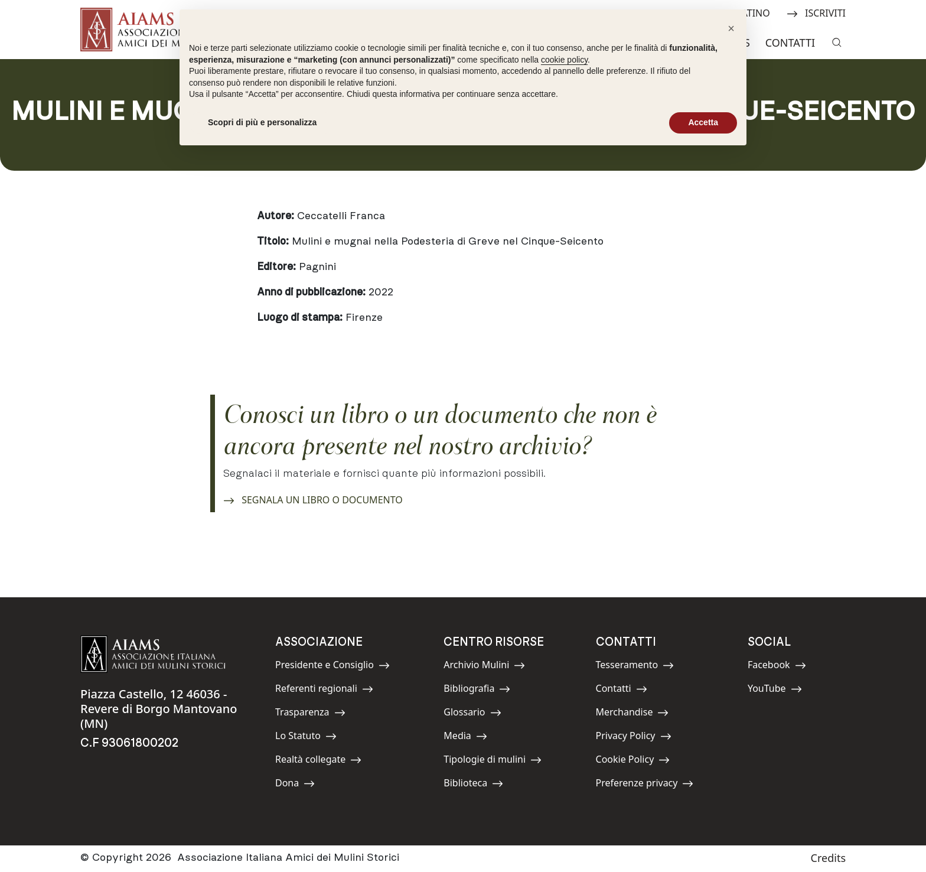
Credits (828, 858)
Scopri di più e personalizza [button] (262, 122)
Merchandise (632, 714)
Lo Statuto (306, 737)
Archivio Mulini (484, 666)
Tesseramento (635, 666)
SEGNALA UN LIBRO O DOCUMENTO (313, 498)
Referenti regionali (324, 690)
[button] (731, 28)
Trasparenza (310, 714)
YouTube (775, 690)
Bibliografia (477, 690)
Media (470, 737)
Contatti (790, 42)
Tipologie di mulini (493, 761)
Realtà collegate (318, 761)
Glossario (472, 714)
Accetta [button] (703, 122)
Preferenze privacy (645, 784)
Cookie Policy (633, 761)
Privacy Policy (633, 737)
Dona (301, 784)
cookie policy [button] (564, 59)
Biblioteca (473, 784)
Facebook (777, 666)
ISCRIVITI (816, 12)
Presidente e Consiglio (332, 666)
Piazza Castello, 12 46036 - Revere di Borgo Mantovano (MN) (158, 708)
